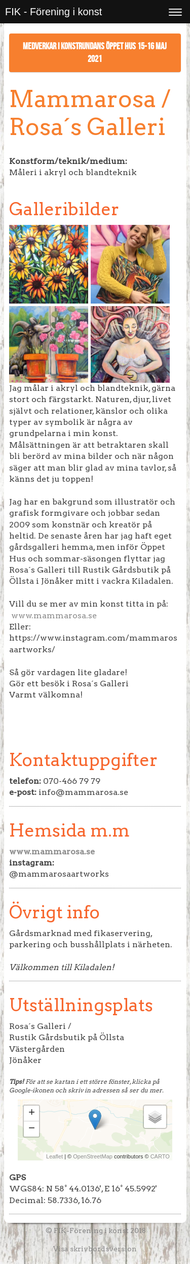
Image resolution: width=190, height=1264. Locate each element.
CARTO (160, 1156)
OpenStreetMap (92, 1156)
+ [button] (31, 1113)
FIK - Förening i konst (53, 11)
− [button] (31, 1129)
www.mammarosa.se (54, 615)
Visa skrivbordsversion (95, 1249)
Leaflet (54, 1156)
